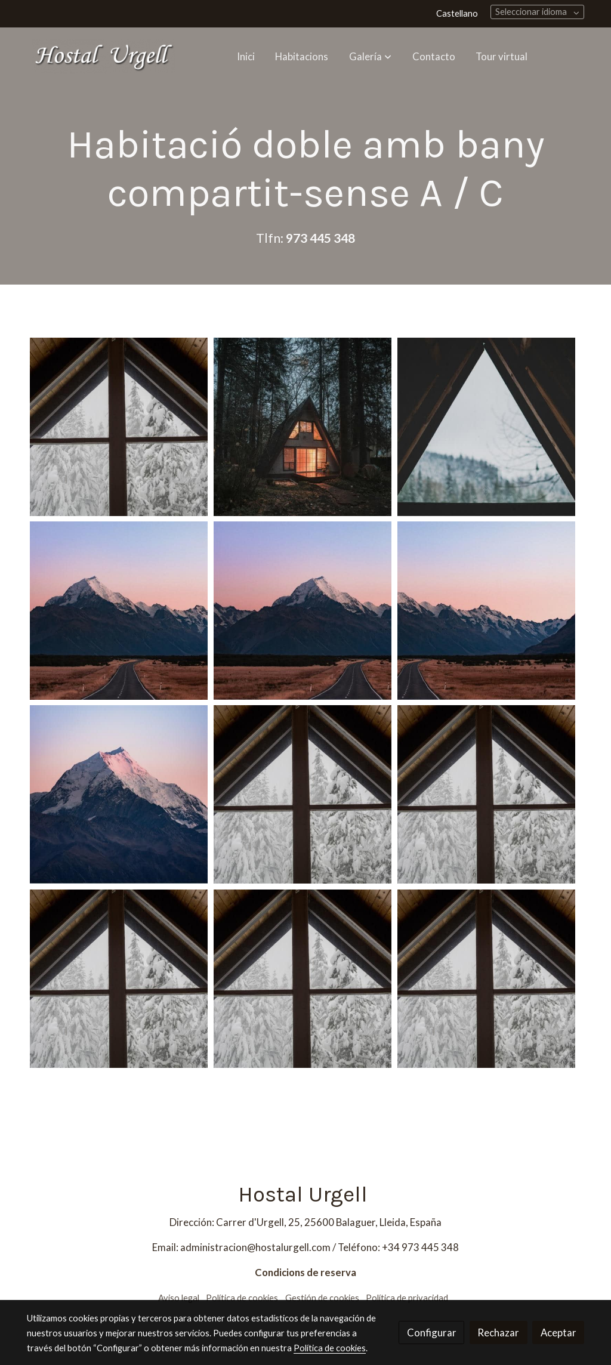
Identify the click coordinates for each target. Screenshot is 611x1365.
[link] (103, 56)
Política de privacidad (407, 1298)
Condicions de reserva (305, 1272)
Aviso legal (178, 1298)
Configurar (431, 1332)
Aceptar (558, 1332)
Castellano (457, 13)
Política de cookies (242, 1298)
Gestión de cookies (322, 1298)
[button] (370, 56)
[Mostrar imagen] (119, 426)
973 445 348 (320, 237)
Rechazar (498, 1332)
